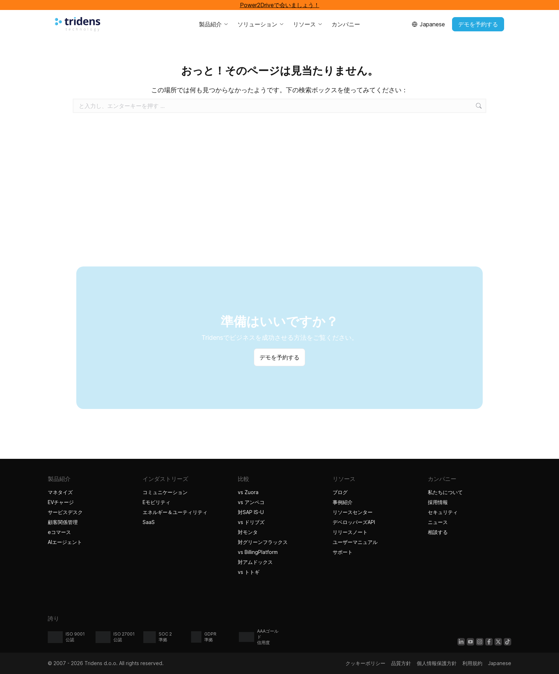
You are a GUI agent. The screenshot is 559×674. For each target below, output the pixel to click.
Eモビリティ (156, 502)
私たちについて (445, 492)
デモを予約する (478, 24)
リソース (308, 24)
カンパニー (346, 24)
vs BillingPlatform (258, 552)
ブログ (340, 492)
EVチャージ (61, 502)
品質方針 (401, 663)
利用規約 (472, 663)
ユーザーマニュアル (355, 542)
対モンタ (248, 532)
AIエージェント (66, 542)
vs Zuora (248, 492)
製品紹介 (214, 24)
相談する (438, 532)
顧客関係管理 (63, 522)
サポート (343, 552)
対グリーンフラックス (263, 542)
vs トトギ (249, 572)
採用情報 (438, 502)
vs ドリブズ (251, 522)
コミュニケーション (165, 492)
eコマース (59, 532)
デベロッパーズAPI (354, 522)
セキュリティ (443, 512)
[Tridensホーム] (77, 24)
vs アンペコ (251, 502)
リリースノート (350, 532)
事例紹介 (343, 502)
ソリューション (260, 24)
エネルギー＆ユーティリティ (175, 512)
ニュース (438, 522)
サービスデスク (65, 512)
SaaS (149, 522)
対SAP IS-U (251, 512)
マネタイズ (60, 492)
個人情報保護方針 (437, 663)
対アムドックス (255, 562)
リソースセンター (353, 512)
